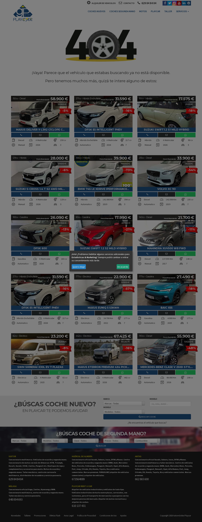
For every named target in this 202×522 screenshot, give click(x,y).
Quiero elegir (79, 266)
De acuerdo (122, 266)
